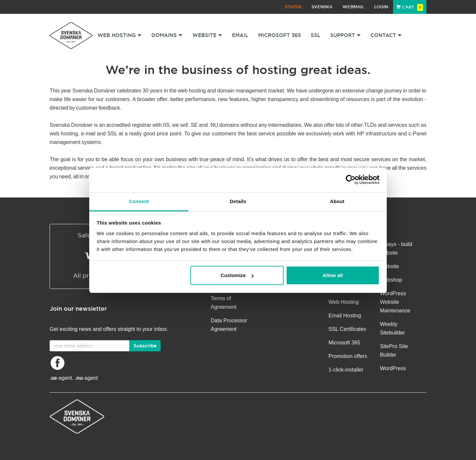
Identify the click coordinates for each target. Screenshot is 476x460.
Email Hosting (345, 315)
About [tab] (337, 201)
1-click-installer (346, 369)
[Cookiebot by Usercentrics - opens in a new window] (350, 180)
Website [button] (207, 35)
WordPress (393, 368)
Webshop (391, 280)
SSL (315, 35)
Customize (237, 275)
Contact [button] (386, 35)
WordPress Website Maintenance (395, 302)
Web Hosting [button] (119, 35)
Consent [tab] (139, 201)
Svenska (322, 7)
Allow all (333, 275)
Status (293, 7)
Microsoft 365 (279, 35)
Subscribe (145, 346)
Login (381, 7)
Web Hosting (344, 302)
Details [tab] (238, 201)
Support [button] (345, 35)
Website (389, 266)
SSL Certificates (347, 329)
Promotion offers (348, 356)
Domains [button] (166, 35)
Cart (409, 7)
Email (240, 35)
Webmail (353, 7)
